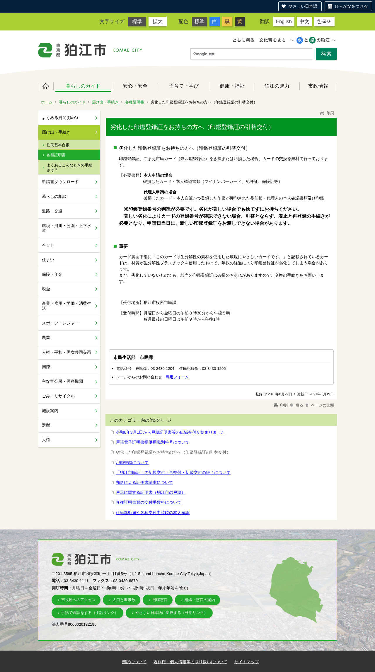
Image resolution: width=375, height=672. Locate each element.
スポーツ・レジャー (60, 323)
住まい (48, 259)
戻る (296, 405)
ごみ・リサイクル (58, 396)
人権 (46, 439)
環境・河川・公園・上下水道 (66, 228)
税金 (46, 289)
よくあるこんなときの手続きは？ (69, 167)
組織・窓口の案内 (200, 600)
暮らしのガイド (83, 86)
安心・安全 (135, 86)
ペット (48, 245)
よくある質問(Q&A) (60, 117)
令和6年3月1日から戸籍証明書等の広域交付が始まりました (170, 432)
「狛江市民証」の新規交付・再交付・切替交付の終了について (173, 472)
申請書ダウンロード (60, 181)
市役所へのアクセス (78, 600)
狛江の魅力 (277, 86)
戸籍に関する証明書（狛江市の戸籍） (150, 492)
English (284, 21)
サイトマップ (246, 661)
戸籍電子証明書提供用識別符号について (153, 442)
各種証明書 (134, 102)
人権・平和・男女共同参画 (66, 352)
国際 (46, 366)
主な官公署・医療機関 (62, 381)
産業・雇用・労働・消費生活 (66, 306)
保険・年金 (52, 274)
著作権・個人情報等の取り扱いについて (190, 661)
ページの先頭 (319, 405)
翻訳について (134, 661)
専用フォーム (177, 377)
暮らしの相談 (54, 196)
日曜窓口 (160, 600)
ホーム (45, 86)
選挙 (46, 425)
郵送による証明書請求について (144, 482)
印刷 (326, 113)
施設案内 (50, 410)
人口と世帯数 (123, 600)
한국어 (324, 21)
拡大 (158, 21)
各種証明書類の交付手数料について (148, 502)
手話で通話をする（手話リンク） (89, 612)
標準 (137, 21)
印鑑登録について (132, 462)
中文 (304, 21)
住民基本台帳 (58, 145)
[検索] (251, 54)
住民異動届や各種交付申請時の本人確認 (153, 512)
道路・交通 (52, 211)
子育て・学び (184, 86)
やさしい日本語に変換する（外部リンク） (171, 612)
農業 (46, 337)
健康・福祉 (232, 86)
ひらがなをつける (351, 6)
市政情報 (318, 86)
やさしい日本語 (303, 6)
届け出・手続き (105, 102)
